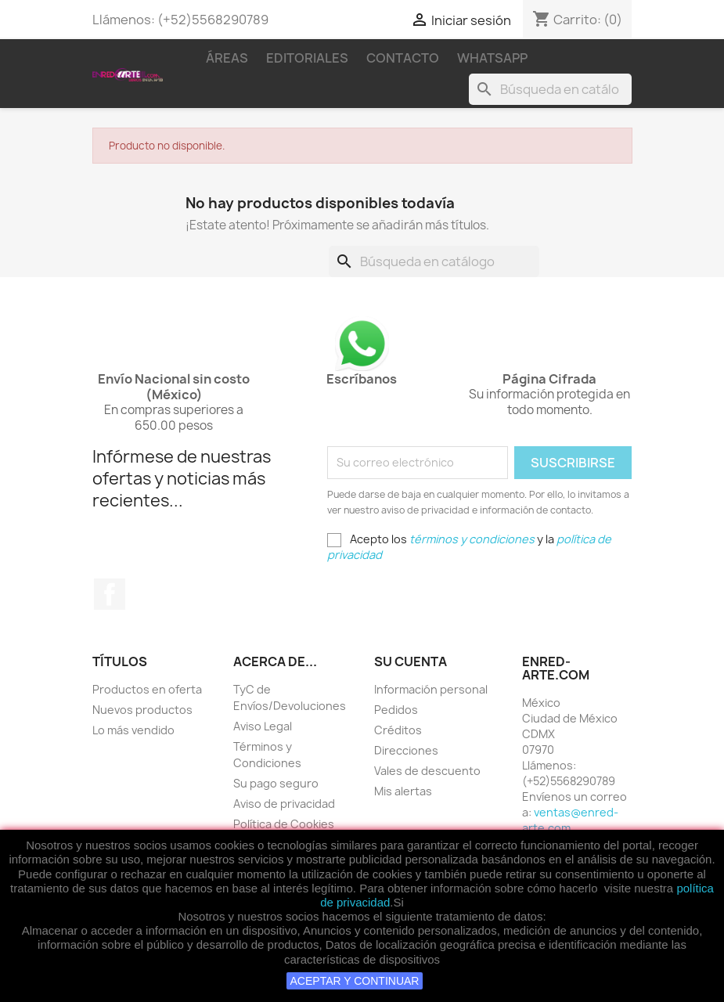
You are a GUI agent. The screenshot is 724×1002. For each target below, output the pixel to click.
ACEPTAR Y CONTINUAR (355, 981)
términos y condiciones (472, 539)
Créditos (398, 730)
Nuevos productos (142, 709)
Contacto (402, 58)
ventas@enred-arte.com (570, 820)
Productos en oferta (147, 689)
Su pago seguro (276, 783)
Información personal (431, 689)
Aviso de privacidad (284, 803)
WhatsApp (492, 58)
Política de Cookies (283, 823)
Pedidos (396, 709)
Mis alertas (403, 791)
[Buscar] (550, 89)
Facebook (109, 594)
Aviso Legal (262, 726)
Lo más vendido (133, 730)
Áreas (227, 58)
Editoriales (307, 58)
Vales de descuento (427, 770)
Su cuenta (410, 661)
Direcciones (406, 750)
